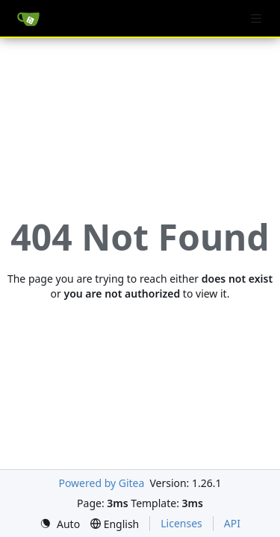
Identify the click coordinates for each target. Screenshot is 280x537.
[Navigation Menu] (258, 18)
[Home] (28, 18)
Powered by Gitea (101, 483)
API (232, 523)
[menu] (60, 524)
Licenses (181, 523)
